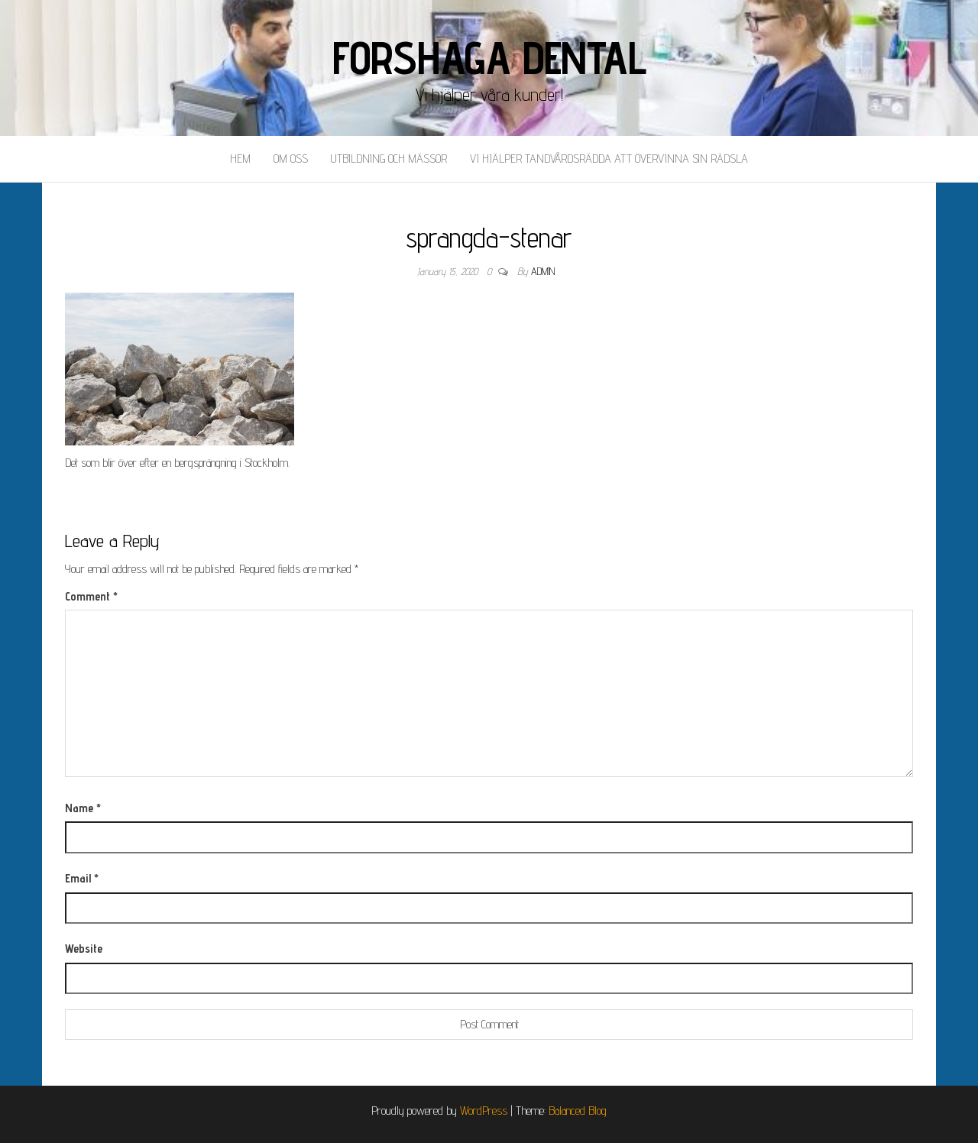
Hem (240, 158)
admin (543, 271)
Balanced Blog (578, 1110)
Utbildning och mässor (389, 158)
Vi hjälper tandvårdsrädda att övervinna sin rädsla (609, 158)
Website (83, 948)
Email (82, 878)
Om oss (291, 158)
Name (83, 808)
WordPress (483, 1110)
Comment (91, 596)
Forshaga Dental (489, 57)
